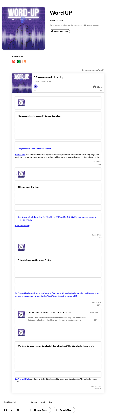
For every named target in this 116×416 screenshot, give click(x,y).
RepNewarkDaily (22, 379)
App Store (40, 410)
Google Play (63, 410)
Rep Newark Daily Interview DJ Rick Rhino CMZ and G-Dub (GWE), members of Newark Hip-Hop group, (57, 218)
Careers (34, 402)
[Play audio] (101, 77)
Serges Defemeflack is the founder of (34, 148)
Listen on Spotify (59, 31)
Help (50, 402)
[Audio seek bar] (68, 92)
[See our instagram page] (17, 410)
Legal (43, 402)
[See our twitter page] (11, 410)
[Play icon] (36, 86)
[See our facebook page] (5, 410)
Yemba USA (20, 154)
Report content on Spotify (93, 70)
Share (97, 86)
